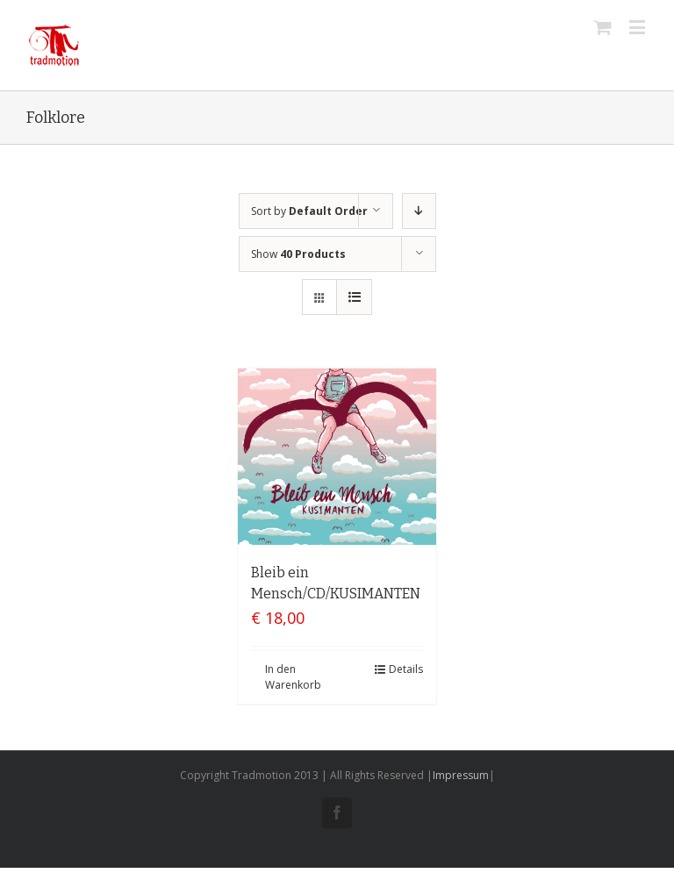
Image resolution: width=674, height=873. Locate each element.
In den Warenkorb (293, 677)
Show (298, 254)
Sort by (309, 211)
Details (406, 669)
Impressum (461, 775)
